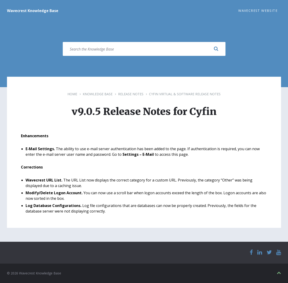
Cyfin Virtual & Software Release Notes (185, 94)
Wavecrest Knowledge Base (32, 10)
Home (72, 94)
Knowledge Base (98, 94)
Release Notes (130, 94)
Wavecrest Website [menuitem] (258, 10)
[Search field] (144, 49)
